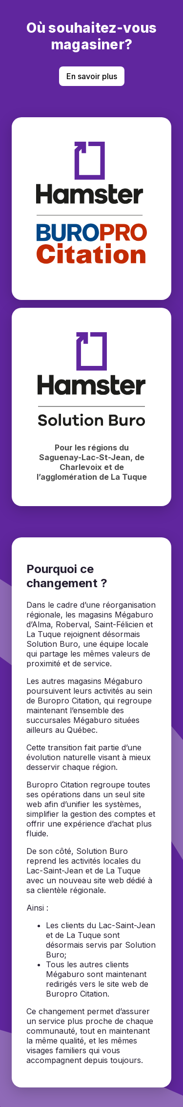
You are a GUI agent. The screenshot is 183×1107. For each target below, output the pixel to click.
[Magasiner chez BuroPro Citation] (91, 208)
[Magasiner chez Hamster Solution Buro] (91, 407)
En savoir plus (91, 76)
